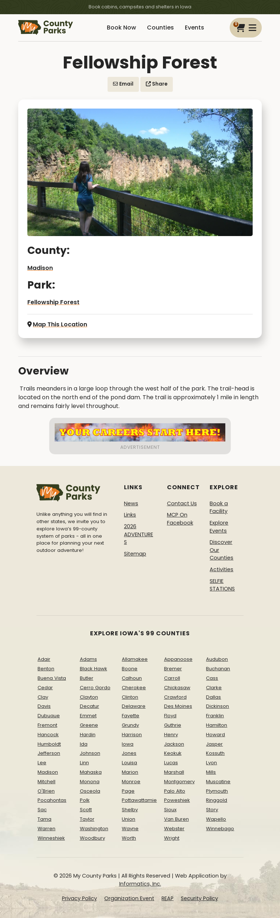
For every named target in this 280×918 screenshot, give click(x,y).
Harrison (132, 734)
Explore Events (219, 526)
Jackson (174, 744)
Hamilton (216, 725)
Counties (160, 27)
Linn (84, 762)
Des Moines (178, 706)
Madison (40, 268)
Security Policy (199, 898)
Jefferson (49, 753)
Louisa (129, 762)
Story (212, 809)
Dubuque (49, 715)
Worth (129, 838)
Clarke (214, 687)
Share (156, 84)
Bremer (173, 668)
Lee (42, 762)
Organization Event (129, 898)
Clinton (130, 697)
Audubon (217, 659)
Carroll (172, 678)
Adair (44, 659)
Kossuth (215, 753)
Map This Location (57, 324)
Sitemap (135, 553)
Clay (43, 697)
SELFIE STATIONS (222, 585)
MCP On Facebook (180, 518)
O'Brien (46, 791)
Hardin (88, 734)
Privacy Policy (79, 898)
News (131, 503)
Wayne (130, 828)
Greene (89, 725)
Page (128, 791)
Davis (44, 706)
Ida (84, 744)
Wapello (216, 819)
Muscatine (218, 781)
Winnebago (220, 828)
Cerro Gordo (95, 687)
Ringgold (216, 800)
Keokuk (173, 753)
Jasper (214, 744)
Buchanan (218, 668)
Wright (171, 838)
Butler (86, 678)
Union (128, 819)
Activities (221, 569)
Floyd (170, 715)
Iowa (127, 744)
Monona (90, 781)
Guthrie (172, 725)
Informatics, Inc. (140, 883)
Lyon (211, 762)
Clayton (89, 697)
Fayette (130, 715)
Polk (85, 800)
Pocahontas (52, 800)
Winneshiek (51, 838)
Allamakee (135, 659)
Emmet (88, 715)
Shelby (130, 809)
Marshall (174, 772)
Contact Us (182, 503)
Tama (44, 819)
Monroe (131, 781)
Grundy (130, 725)
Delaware (133, 706)
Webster (174, 828)
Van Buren (176, 819)
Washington (94, 828)
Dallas (213, 697)
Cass (212, 678)
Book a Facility (219, 507)
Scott (86, 809)
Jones (129, 753)
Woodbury (92, 838)
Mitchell (46, 781)
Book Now (121, 27)
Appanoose (178, 659)
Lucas (171, 762)
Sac (42, 809)
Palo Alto (174, 791)
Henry (171, 734)
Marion (130, 772)
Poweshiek (177, 800)
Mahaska (91, 772)
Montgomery (179, 781)
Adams (88, 659)
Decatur (89, 706)
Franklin (215, 715)
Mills (211, 772)
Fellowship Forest (53, 302)
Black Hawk (93, 668)
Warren (46, 828)
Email (123, 84)
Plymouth (217, 791)
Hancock (48, 734)
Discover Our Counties (221, 549)
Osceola (90, 791)
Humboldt (49, 744)
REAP (168, 898)
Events (194, 27)
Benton (46, 668)
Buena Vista (52, 678)
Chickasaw (177, 687)
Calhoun (132, 678)
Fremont (47, 725)
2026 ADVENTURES (138, 534)
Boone (129, 668)
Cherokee (134, 687)
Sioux (170, 809)
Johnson (90, 753)
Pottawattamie (139, 800)
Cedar (45, 687)
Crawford (175, 697)
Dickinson (217, 706)
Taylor (87, 819)
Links (130, 514)
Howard (215, 734)
